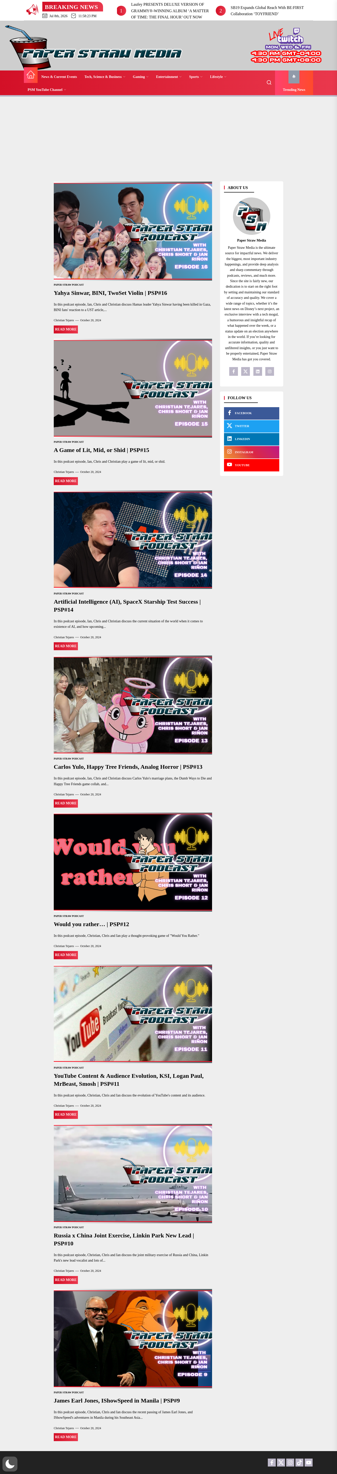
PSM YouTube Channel (47, 90)
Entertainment (169, 77)
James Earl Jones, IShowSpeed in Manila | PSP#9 (117, 1400)
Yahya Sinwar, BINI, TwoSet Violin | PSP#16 (110, 293)
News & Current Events (59, 77)
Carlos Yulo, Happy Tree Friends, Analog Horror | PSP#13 (128, 767)
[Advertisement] (168, 136)
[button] (9, 1464)
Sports (196, 77)
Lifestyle (218, 77)
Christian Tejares (64, 320)
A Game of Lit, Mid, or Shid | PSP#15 (101, 450)
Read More (66, 329)
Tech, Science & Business (104, 77)
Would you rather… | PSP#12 (91, 924)
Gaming (141, 77)
